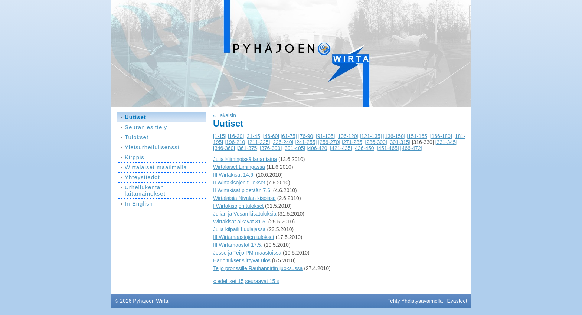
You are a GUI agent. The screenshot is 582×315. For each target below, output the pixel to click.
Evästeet (457, 301)
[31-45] (253, 136)
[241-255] (306, 142)
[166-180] (441, 136)
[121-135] (371, 136)
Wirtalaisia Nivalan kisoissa (244, 198)
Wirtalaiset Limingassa (239, 167)
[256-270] (329, 142)
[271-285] (352, 142)
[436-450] (364, 148)
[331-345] (446, 142)
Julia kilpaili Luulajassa (239, 229)
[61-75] (289, 136)
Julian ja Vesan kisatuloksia (244, 214)
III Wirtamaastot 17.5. (237, 245)
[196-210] (235, 142)
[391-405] (294, 148)
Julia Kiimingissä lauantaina (245, 159)
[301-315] (400, 142)
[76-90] (306, 136)
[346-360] (224, 148)
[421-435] (341, 148)
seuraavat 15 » (262, 281)
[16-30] (236, 136)
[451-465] (388, 148)
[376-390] (271, 148)
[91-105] (325, 136)
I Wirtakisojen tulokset (238, 206)
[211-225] (259, 142)
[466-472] (411, 148)
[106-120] (347, 136)
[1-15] (219, 136)
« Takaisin (224, 115)
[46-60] (271, 136)
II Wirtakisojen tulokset (239, 183)
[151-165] (418, 136)
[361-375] (247, 148)
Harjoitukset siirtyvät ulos (242, 260)
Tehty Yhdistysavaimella (415, 301)
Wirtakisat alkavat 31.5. (240, 221)
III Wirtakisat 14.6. (234, 175)
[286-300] (376, 142)
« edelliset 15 (228, 281)
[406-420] (317, 148)
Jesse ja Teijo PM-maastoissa (247, 253)
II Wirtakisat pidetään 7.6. (242, 190)
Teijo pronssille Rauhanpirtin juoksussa (258, 268)
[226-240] (282, 142)
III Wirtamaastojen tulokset (243, 237)
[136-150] (394, 136)
